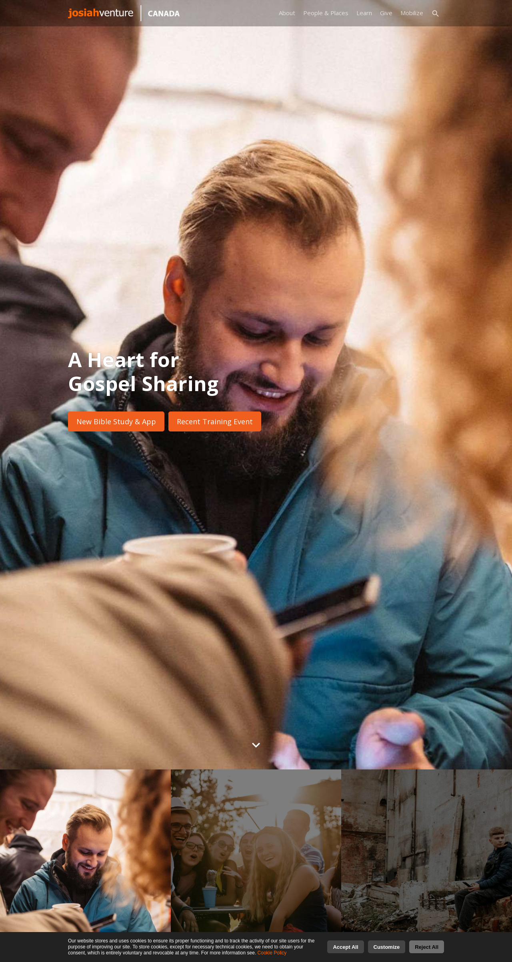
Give (386, 13)
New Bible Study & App (116, 421)
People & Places (325, 13)
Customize (387, 947)
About (287, 13)
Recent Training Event (215, 421)
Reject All (426, 947)
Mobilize (411, 13)
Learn (364, 13)
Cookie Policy (272, 953)
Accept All (345, 947)
